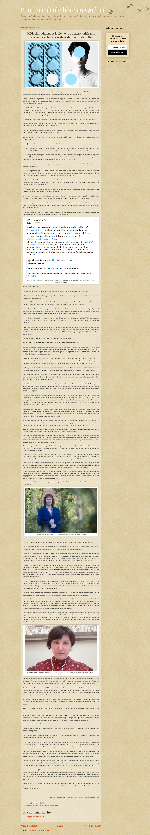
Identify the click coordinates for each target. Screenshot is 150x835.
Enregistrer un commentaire (35, 817)
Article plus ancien (92, 826)
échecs (37, 806)
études (42, 806)
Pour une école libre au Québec (63, 9)
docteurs (31, 806)
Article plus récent (29, 826)
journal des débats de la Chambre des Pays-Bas (82, 797)
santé (47, 806)
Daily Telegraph (58, 797)
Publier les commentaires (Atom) (40, 830)
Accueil (60, 826)
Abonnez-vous (117, 53)
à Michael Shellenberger (55, 291)
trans (57, 806)
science (52, 806)
